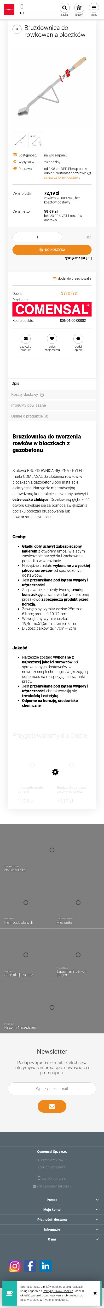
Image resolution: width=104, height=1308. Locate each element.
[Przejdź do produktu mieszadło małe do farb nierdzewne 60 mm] (32, 770)
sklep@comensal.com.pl (54, 1186)
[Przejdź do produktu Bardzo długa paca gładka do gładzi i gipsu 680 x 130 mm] (71, 770)
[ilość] (37, 237)
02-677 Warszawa (52, 1167)
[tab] (52, 383)
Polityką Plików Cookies (58, 1291)
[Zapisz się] (52, 1106)
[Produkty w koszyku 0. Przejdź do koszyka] (79, 10)
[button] (26, 343)
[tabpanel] (52, 575)
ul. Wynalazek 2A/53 (52, 1160)
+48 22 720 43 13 (54, 1179)
